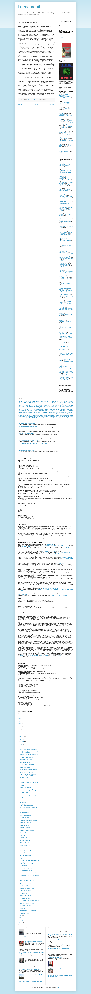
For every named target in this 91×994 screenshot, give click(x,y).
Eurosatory (20, 405)
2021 (20, 718)
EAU (54, 404)
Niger (32, 406)
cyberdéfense (57, 410)
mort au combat (24, 415)
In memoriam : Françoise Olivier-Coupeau (28, 880)
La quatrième (22, 835)
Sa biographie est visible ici (26, 546)
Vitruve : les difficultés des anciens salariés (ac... (29, 754)
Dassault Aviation (28, 404)
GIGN (37, 405)
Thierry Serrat (59, 655)
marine (63, 414)
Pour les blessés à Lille (24, 825)
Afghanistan (36, 401)
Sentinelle (34, 407)
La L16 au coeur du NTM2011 (25, 850)
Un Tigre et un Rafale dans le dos (26, 755)
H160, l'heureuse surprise (64, 324)
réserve (23, 417)
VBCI (54, 407)
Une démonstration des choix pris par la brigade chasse (29, 430)
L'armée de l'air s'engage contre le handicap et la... (29, 900)
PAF (42, 406)
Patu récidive (22, 908)
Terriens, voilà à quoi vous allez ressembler (33, 958)
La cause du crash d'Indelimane (66, 245)
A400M (72, 399)
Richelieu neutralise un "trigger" (26, 890)
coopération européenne (48, 410)
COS (31, 402)
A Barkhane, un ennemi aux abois (65, 356)
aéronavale (49, 409)
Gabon (39, 405)
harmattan (62, 412)
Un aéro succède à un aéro (25, 800)
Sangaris (30, 407)
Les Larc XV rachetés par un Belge (26, 765)
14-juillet (35, 399)
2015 (20, 728)
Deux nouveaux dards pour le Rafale (27, 775)
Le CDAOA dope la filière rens (65, 294)
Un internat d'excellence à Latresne (26, 901)
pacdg (49, 415)
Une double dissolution (24, 817)
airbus (72, 407)
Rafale (66, 406)
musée (29, 415)
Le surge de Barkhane (64, 379)
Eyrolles (61, 37)
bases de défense (60, 409)
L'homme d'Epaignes (24, 885)
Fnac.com (62, 38)
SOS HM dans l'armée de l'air (65, 325)
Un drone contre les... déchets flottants (27, 848)
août (21, 742)
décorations (71, 410)
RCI (57, 406)
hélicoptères (69, 412)
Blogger (57, 987)
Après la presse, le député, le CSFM (27, 888)
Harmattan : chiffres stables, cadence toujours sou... (30, 860)
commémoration (41, 410)
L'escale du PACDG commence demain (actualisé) (29, 877)
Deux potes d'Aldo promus (25, 837)
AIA (18, 401)
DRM (24, 404)
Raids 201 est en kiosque (25, 785)
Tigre (43, 407)
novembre (22, 737)
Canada (35, 402)
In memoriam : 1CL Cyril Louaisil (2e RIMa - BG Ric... (30, 819)
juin (21, 746)
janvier (21, 920)
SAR (22, 407)
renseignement (49, 416)
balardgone (54, 409)
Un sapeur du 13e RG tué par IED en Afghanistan (29, 875)
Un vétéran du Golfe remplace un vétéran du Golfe (29, 782)
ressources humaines (57, 416)
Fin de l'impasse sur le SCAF (65, 179)
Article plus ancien (50, 104)
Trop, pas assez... (23, 853)
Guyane (48, 405)
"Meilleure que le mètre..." (25, 913)
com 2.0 (28, 410)
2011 (20, 734)
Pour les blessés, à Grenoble (25, 822)
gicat (55, 412)
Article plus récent (21, 104)
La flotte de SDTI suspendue (65, 283)
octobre (21, 739)
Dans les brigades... (23, 865)
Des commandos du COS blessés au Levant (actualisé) (29, 969)
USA (49, 407)
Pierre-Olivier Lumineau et (33, 655)
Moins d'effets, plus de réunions (26, 779)
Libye (72, 405)
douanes (67, 410)
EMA (57, 404)
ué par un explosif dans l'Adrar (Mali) (49, 551)
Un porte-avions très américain (65, 240)
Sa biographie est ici (50, 544)
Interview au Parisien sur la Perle (66, 329)
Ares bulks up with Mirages (64, 132)
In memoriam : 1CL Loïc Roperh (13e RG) (28, 872)
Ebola (60, 404)
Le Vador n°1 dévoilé (63, 263)
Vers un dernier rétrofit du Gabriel (66, 223)
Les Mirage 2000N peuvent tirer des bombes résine (29, 760)
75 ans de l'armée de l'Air (65, 399)
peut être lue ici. (65, 551)
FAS (32, 405)
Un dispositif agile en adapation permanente (27, 433)
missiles (19, 415)
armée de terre (31, 409)
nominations (42, 415)
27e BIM (38, 399)
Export (23, 405)
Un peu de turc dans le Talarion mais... (27, 867)
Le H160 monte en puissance (65, 170)
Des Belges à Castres (24, 792)
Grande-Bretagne (44, 405)
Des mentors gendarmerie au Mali (66, 321)
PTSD (49, 406)
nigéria (38, 415)
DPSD (21, 404)
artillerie (37, 409)
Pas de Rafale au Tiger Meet (25, 905)
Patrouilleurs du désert (64, 238)
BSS (66, 401)
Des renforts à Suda (24, 893)
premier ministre (33, 416)
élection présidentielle (65, 417)
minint (72, 413)
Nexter (30, 406)
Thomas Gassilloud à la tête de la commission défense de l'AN (30, 981)
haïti (65, 412)
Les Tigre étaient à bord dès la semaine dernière (29, 795)
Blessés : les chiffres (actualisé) (26, 815)
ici (68, 607)
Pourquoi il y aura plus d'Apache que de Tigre (28, 790)
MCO (22, 406)
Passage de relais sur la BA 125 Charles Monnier (28, 948)
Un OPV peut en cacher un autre (26, 824)
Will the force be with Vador (65, 108)
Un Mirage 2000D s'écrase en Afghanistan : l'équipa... (30, 789)
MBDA (19, 406)
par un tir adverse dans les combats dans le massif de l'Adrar (53, 545)
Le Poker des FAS (63, 277)
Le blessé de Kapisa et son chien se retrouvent (29, 794)
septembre (22, 741)
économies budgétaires (57, 417)
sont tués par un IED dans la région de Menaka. (60, 595)
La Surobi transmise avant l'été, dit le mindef (28, 809)
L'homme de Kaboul (23, 887)
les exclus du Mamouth (31, 413)
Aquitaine (52, 401)
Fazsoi (34, 405)
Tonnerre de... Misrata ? (24, 832)
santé (33, 417)
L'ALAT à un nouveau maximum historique (28, 774)
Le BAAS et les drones (24, 784)
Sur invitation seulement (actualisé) (26, 911)
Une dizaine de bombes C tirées (26, 833)
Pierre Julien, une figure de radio (25, 453)
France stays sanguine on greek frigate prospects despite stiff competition (65, 112)
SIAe (24, 407)
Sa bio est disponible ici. (53, 562)
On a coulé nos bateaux (24, 777)
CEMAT (28, 402)
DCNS (65, 402)
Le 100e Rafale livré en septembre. (26, 772)
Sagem (27, 407)
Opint (41, 406)
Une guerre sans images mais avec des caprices (28, 426)
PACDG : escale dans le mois (25, 895)
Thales (40, 407)
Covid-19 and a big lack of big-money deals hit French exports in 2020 (65, 115)
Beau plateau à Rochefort (25, 767)
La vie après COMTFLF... (24, 812)
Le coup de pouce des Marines (26, 759)
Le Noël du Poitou (63, 231)
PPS (47, 406)
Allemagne (49, 401)
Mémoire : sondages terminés (25, 883)
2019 (20, 721)
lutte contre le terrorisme (47, 413)
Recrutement (70, 406)
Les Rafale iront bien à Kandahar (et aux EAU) (28, 769)
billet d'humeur (67, 409)
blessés (71, 409)
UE (45, 407)
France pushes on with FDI (65, 134)
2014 (20, 729)
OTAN (37, 406)
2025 (20, 714)
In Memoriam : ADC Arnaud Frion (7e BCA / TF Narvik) (29, 440)
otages (46, 415)
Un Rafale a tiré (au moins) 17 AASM (27, 764)
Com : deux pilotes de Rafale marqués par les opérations (29, 964)
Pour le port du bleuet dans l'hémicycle (27, 830)
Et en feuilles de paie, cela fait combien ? (26, 450)
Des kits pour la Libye (24, 878)
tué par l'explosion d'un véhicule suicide (50, 588)
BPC (63, 401)
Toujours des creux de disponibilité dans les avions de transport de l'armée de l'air (66, 272)
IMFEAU (52, 405)
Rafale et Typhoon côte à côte (25, 852)
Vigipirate (57, 407)
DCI (62, 402)
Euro (68, 404)
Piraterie (52, 406)
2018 (20, 723)
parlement (59, 415)
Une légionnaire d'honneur (25, 752)
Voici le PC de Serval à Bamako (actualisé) (27, 447)
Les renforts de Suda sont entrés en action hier (29, 873)
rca (39, 416)
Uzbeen (51, 407)
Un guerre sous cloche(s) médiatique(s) (26, 436)
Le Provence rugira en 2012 (25, 858)
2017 (20, 724)
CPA (33, 402)
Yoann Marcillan (22, 655)
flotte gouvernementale (33, 412)
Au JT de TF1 (62, 332)
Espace (65, 404)
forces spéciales (42, 412)
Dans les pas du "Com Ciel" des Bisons (27, 862)
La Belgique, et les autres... (25, 804)
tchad (44, 417)
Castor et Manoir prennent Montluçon (27, 805)
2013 (20, 731)
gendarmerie (51, 412)
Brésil (72, 401)
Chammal (39, 402)
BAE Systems (59, 401)
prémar (38, 416)
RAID (55, 406)
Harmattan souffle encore (25, 810)
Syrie (37, 407)
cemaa (22, 410)
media (66, 413)
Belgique (69, 401)
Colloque (50, 402)
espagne (19, 412)
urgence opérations (49, 417)
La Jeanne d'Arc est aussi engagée (66, 361)
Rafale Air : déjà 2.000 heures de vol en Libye (28, 780)
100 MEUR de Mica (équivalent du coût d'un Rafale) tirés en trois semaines (33, 443)
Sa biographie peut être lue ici (64, 552)
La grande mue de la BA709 (65, 167)
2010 (20, 922)
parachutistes (54, 415)
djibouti (64, 410)
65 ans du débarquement (48, 399)
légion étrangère (57, 413)
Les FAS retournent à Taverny (65, 221)
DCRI (67, 402)
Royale (19, 407)
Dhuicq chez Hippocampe (25, 845)
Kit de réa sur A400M (63, 358)
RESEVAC (61, 406)
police (22, 416)
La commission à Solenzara (25, 762)
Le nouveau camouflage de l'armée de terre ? (33, 974)
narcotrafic (33, 415)
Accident (24, 401)
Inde (57, 405)
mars (21, 917)
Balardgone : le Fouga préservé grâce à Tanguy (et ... (30, 751)
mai (21, 747)
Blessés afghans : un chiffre (25, 827)
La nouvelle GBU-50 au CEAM (65, 278)
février (21, 918)
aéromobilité (44, 409)
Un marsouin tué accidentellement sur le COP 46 (29, 820)
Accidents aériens (29, 401)
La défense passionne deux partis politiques (28, 910)
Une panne (22, 857)
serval (36, 417)
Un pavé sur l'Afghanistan (25, 799)
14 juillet (31, 399)
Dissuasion (34, 404)
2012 (20, 733)
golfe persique (58, 412)
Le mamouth (30, 6)
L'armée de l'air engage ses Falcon (66, 368)
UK (46, 407)
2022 (20, 716)
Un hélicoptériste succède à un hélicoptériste (28, 828)
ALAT (20, 401)
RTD (64, 406)
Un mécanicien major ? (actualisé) (26, 868)
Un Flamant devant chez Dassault (26, 757)
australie (40, 409)
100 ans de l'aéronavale (22, 399)
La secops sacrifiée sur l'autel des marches (27, 423)
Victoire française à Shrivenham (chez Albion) (28, 749)
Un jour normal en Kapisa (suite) (26, 838)
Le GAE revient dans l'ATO (25, 840)
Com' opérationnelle (56, 402)
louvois (40, 413)
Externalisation (28, 405)
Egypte (62, 404)
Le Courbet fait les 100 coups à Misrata (27, 863)
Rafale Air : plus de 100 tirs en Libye (27, 770)
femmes (27, 412)
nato (36, 415)
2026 (20, 713)
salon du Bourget (29, 417)
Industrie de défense (62, 405)
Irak (67, 405)
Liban (69, 405)
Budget (19, 402)
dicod (61, 410)
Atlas (56, 401)
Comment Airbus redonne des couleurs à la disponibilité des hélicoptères (65, 165)
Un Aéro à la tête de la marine (65, 281)
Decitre (61, 35)
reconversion (43, 416)
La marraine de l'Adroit (24, 842)
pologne (25, 416)
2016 (20, 726)
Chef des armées (45, 402)
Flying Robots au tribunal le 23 (25, 802)
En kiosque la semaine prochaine (26, 814)
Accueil (36, 104)
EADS (51, 404)
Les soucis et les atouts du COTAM (66, 327)
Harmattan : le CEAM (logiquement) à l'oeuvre (28, 843)
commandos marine (33, 410)
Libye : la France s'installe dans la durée (27, 882)
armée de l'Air (22, 409)
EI (55, 404)
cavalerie (19, 410)
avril (21, 915)
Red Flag (21, 797)
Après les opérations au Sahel (25, 787)
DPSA (19, 404)
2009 (20, 924)
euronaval (23, 412)
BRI (64, 401)
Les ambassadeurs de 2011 (25, 896)
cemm (25, 410)
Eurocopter (71, 404)
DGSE (72, 402)
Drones (38, 404)
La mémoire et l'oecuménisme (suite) (27, 903)
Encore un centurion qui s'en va (25, 936)
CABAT (22, 402)
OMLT (35, 406)
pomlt (29, 416)
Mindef (26, 406)
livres (38, 413)
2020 (20, 719)
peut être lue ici (66, 547)
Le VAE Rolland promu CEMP (65, 316)
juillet (21, 744)
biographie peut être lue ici (61, 556)
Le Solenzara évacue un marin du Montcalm (28, 807)
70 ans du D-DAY (56, 399)
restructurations (65, 416)
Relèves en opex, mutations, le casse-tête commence (65, 348)
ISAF (55, 405)
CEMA (25, 402)
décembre (22, 736)
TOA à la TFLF (22, 847)
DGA (69, 402)
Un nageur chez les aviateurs (25, 898)
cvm (54, 410)
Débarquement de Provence (45, 404)
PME (45, 406)
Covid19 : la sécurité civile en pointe (66, 364)
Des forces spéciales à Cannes (26, 870)
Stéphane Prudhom (44, 655)
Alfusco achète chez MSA (25, 892)
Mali (24, 406)
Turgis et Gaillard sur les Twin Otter (66, 258)
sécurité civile (40, 417)
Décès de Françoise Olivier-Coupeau (27, 906)
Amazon (61, 34)
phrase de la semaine (66, 415)
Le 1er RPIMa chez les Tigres (25, 855)
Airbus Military (43, 401)
